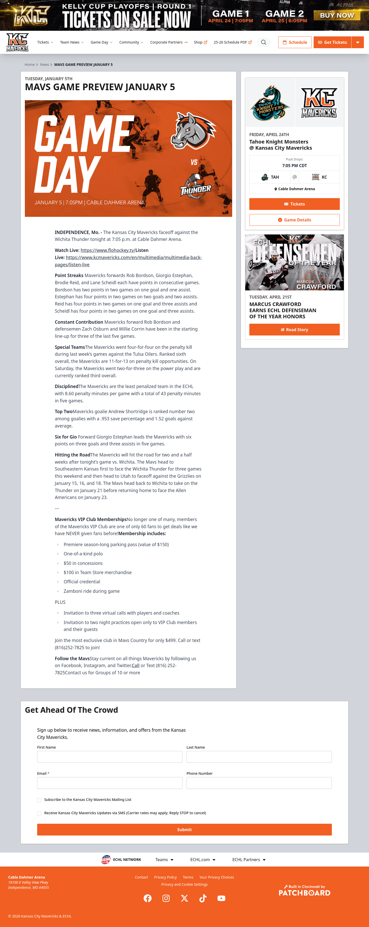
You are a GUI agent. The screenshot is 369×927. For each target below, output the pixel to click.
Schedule (295, 42)
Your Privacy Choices (216, 877)
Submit (184, 829)
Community (131, 42)
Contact (141, 877)
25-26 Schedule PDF (233, 42)
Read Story (294, 329)
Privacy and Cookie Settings (184, 884)
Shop (201, 42)
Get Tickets (332, 42)
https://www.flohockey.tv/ (108, 250)
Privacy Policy (165, 877)
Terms (188, 877)
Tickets (45, 42)
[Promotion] (184, 15)
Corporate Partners (169, 42)
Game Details (294, 220)
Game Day (102, 42)
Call (135, 665)
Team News (72, 42)
